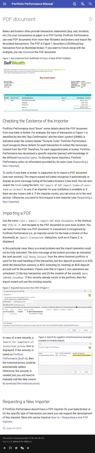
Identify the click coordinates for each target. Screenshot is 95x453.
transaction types (27, 157)
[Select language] (82, 4)
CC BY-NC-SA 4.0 (36, 438)
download (28, 52)
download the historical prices (23, 383)
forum (18, 185)
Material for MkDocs (22, 441)
